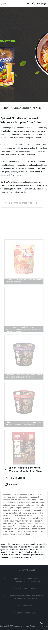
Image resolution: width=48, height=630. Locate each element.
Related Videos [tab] (15, 477)
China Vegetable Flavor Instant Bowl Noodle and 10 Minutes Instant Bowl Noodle (26, 580)
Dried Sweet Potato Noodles (30, 550)
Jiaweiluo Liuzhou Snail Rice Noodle (16, 557)
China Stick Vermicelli (17, 547)
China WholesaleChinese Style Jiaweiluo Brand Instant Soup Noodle (26, 597)
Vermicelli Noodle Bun (26, 613)
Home (7, 108)
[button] (28, 3)
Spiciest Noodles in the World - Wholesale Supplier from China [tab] (23, 469)
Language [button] (41, 4)
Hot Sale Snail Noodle (27, 552)
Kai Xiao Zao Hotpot (36, 547)
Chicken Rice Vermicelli (26, 588)
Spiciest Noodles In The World (27, 108)
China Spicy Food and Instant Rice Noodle (18, 544)
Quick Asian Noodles (9, 550)
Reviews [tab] (11, 484)
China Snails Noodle (9, 552)
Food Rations (26, 606)
